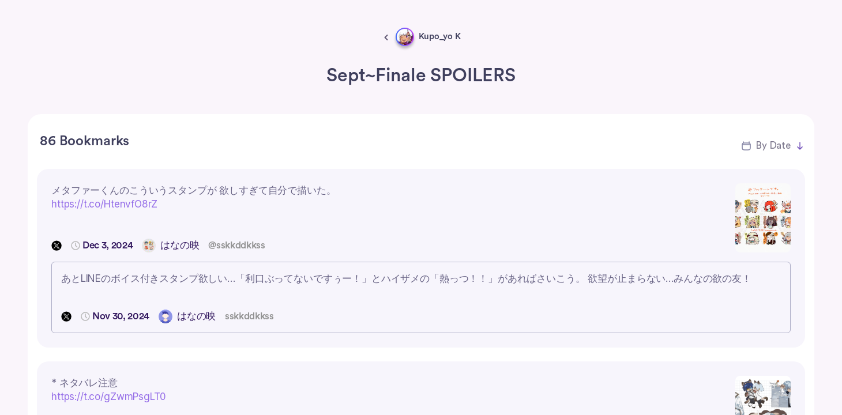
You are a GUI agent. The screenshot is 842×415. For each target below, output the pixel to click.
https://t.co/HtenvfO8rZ (104, 204)
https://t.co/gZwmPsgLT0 (108, 396)
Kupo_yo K (440, 36)
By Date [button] (773, 145)
